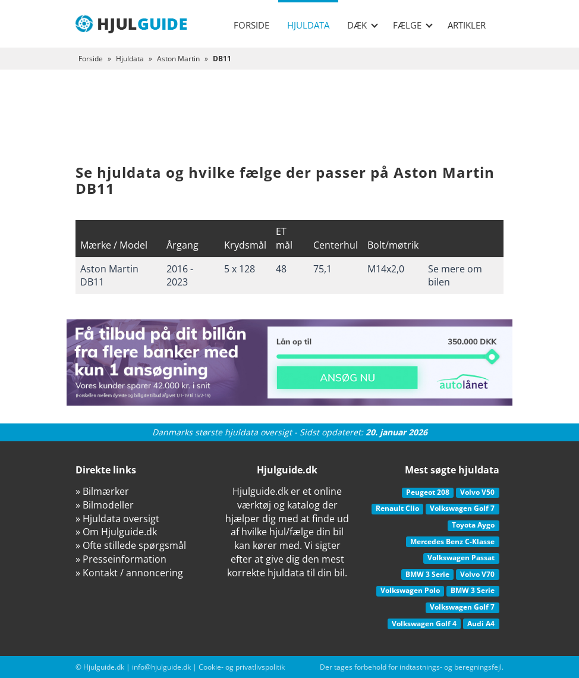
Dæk (362, 25)
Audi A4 (481, 624)
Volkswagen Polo (410, 590)
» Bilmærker (102, 491)
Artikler (467, 25)
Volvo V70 (477, 574)
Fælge (413, 25)
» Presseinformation (120, 559)
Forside (251, 25)
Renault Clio (397, 508)
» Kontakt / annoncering (129, 572)
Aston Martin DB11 (109, 275)
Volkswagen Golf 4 (424, 624)
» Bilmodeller (104, 504)
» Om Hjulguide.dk (116, 531)
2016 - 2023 (179, 275)
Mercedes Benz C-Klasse (452, 541)
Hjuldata (308, 25)
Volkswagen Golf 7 (462, 508)
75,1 (322, 268)
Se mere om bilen (455, 275)
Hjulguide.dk (103, 667)
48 (281, 268)
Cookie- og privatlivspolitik (242, 667)
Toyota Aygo (473, 525)
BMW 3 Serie (427, 574)
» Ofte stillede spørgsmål (130, 545)
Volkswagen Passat (461, 558)
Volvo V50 (477, 492)
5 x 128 (239, 268)
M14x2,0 (385, 268)
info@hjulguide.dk (161, 667)
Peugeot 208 (427, 492)
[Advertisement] (289, 126)
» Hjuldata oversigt (117, 518)
